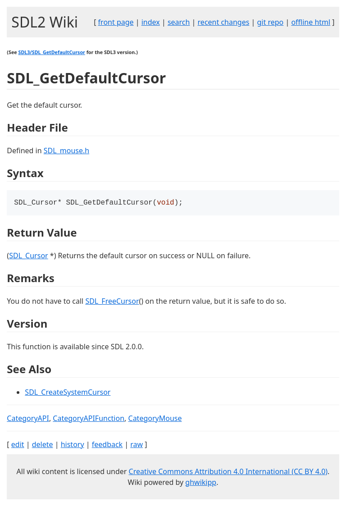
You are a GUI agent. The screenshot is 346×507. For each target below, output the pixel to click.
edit (17, 445)
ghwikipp (200, 483)
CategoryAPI (28, 419)
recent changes (224, 22)
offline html (310, 22)
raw (136, 445)
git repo (270, 22)
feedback (107, 445)
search (179, 22)
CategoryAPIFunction (88, 419)
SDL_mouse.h (66, 150)
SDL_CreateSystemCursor (67, 393)
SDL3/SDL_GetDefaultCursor (51, 52)
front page (116, 22)
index (150, 22)
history (72, 445)
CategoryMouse (155, 419)
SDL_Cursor (28, 256)
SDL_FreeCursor (112, 302)
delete (42, 445)
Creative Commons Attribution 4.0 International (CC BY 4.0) (228, 472)
